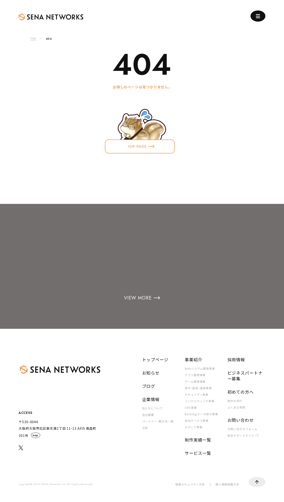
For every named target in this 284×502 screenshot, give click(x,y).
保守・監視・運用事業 (198, 388)
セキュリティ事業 (196, 394)
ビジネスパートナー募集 (245, 376)
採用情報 (236, 359)
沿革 (145, 428)
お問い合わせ (240, 420)
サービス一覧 (198, 453)
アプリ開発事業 (195, 375)
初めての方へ (240, 392)
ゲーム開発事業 (195, 381)
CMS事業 (191, 407)
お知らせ (151, 373)
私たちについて (152, 408)
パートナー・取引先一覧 (158, 421)
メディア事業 (193, 427)
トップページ (155, 359)
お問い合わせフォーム (242, 429)
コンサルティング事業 (199, 401)
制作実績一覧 (198, 440)
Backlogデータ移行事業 (201, 414)
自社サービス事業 (197, 420)
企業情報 (151, 399)
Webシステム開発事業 (200, 368)
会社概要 (148, 415)
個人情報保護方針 (227, 484)
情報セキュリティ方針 (190, 484)
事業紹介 (193, 359)
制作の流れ (235, 401)
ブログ (148, 386)
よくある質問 (236, 407)
